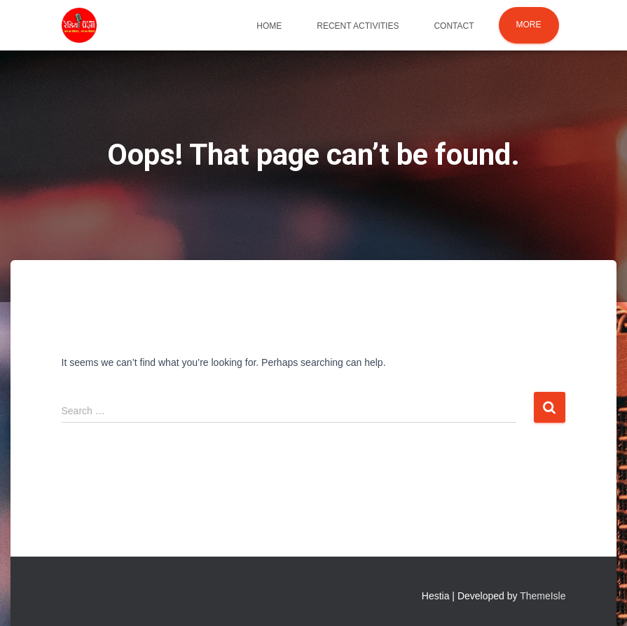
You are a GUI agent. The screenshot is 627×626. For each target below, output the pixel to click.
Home (269, 26)
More (529, 24)
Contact (454, 26)
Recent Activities (358, 26)
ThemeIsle (542, 595)
